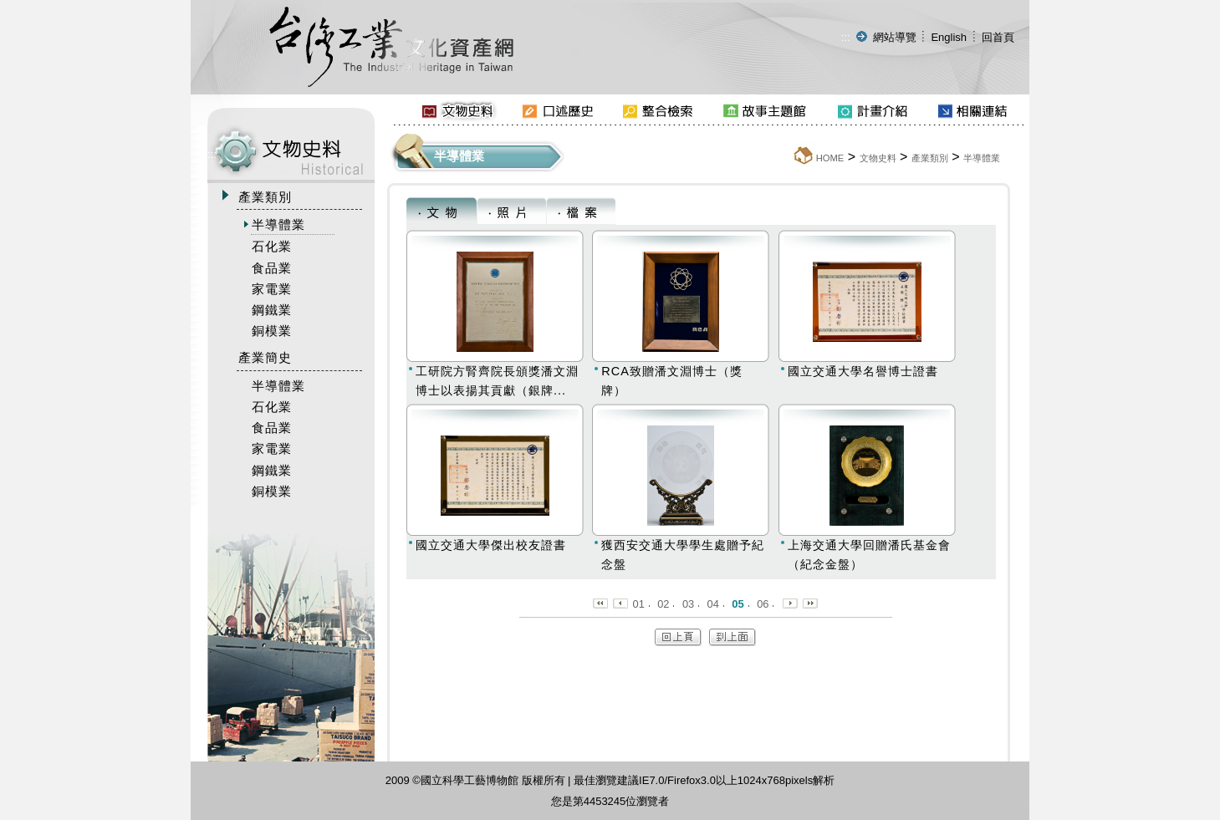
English (949, 37)
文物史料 (878, 158)
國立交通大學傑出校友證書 (491, 545)
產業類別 (929, 158)
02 (663, 604)
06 (762, 604)
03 (688, 604)
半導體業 (981, 158)
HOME (830, 158)
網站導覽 (894, 37)
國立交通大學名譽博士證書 (863, 371)
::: (845, 37)
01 (639, 604)
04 (713, 604)
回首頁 (998, 37)
